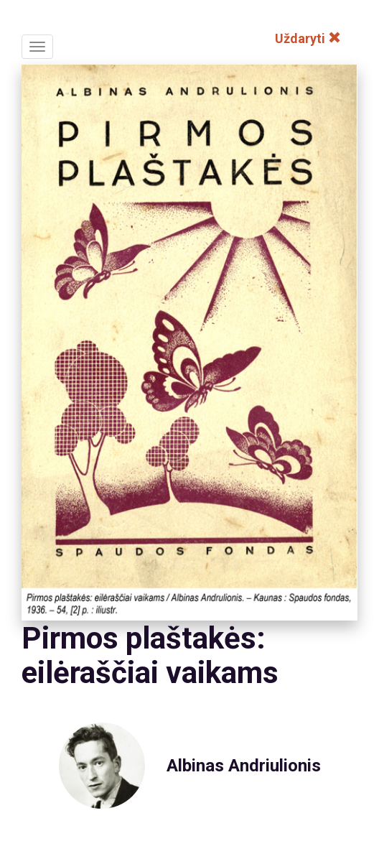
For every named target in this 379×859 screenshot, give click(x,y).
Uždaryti (308, 38)
